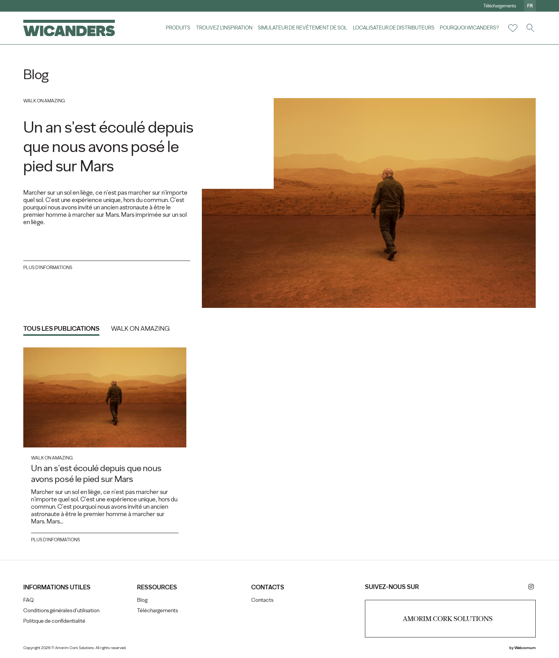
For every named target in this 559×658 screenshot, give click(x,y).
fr (530, 6)
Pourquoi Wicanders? (469, 27)
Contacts (262, 600)
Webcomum (525, 647)
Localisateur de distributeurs (393, 27)
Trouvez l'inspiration (224, 27)
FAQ (28, 600)
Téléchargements (499, 6)
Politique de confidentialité (54, 621)
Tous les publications (61, 328)
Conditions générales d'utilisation (61, 610)
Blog (142, 600)
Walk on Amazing (140, 328)
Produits (178, 27)
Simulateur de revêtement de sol (302, 27)
